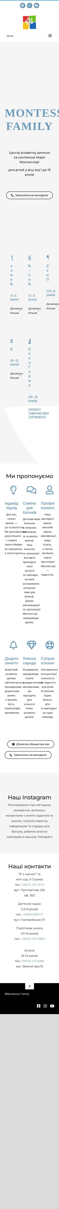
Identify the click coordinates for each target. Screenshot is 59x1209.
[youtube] (52, 1006)
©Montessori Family (17, 993)
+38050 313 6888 (33, 939)
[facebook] (38, 1006)
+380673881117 (32, 914)
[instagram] (45, 1006)
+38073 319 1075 (32, 884)
